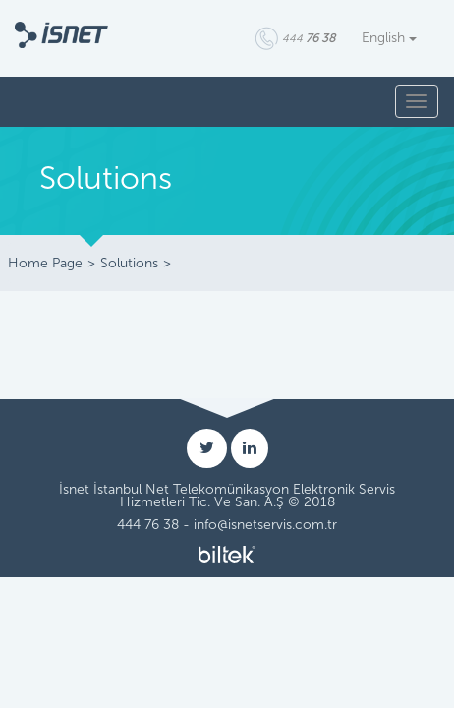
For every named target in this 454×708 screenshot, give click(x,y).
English (389, 38)
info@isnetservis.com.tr (265, 524)
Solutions (129, 263)
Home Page (45, 263)
